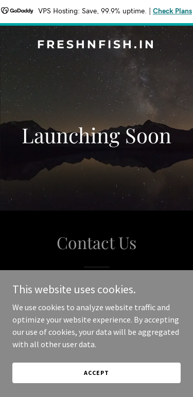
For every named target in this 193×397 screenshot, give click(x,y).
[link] (96, 45)
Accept (96, 372)
